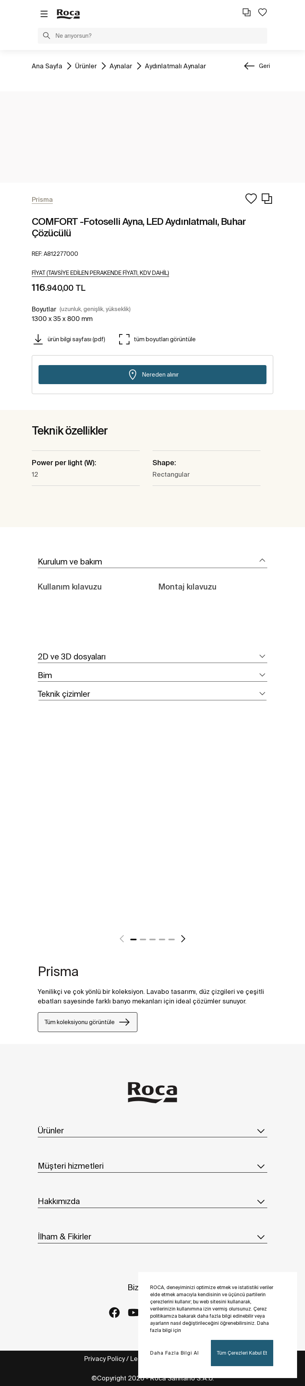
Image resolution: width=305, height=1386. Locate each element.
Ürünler (86, 65)
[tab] (152, 562)
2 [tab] (143, 939)
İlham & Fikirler (152, 1236)
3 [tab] (152, 939)
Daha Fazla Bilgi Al (174, 1352)
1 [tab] (133, 939)
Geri (264, 66)
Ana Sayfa (47, 65)
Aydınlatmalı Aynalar (175, 65)
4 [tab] (162, 939)
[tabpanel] (41, 830)
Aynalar (121, 65)
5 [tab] (171, 939)
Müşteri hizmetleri (152, 1166)
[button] (46, 36)
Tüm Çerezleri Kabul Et (242, 1352)
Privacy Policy (104, 1358)
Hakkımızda (152, 1201)
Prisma (58, 971)
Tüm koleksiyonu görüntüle (87, 1022)
